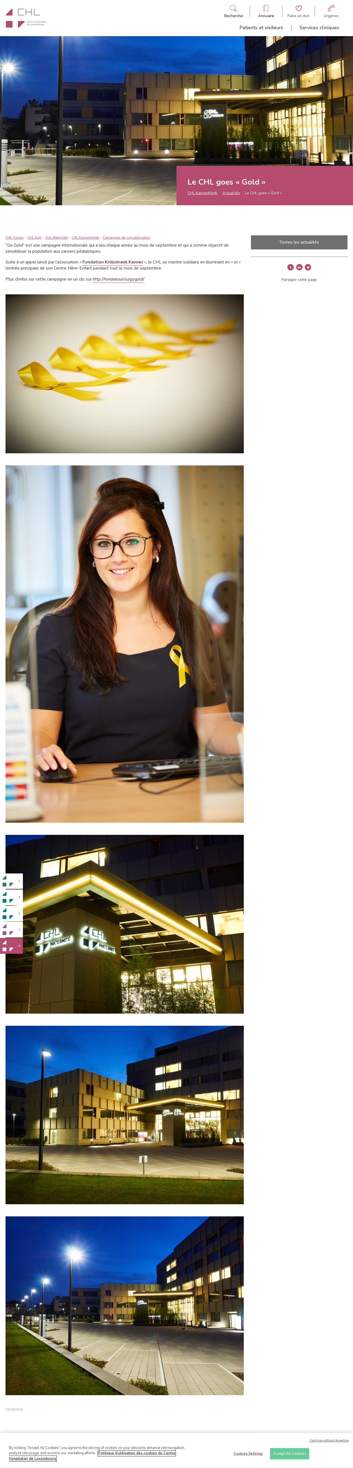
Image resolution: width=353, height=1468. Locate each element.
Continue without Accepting (329, 1443)
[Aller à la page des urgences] (331, 11)
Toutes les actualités (299, 242)
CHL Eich (34, 237)
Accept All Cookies (289, 1455)
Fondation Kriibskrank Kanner (112, 262)
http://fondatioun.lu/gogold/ (119, 279)
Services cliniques (319, 27)
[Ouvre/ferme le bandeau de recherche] (233, 11)
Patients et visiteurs (261, 27)
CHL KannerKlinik (202, 193)
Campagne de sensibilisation (126, 237)
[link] (11, 881)
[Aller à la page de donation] (298, 11)
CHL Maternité (56, 237)
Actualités (231, 193)
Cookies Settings (248, 1455)
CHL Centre (15, 237)
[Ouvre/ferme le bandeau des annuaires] (266, 11)
